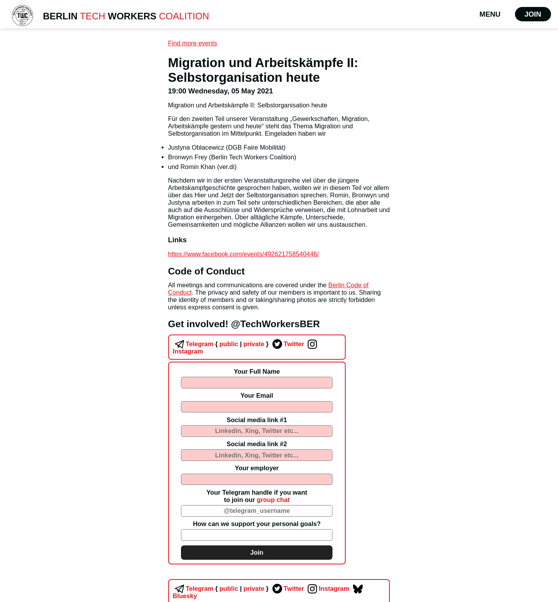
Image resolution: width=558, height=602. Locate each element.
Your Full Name (257, 371)
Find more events (192, 43)
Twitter (287, 343)
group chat (273, 499)
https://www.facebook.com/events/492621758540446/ (243, 253)
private (253, 343)
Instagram (327, 588)
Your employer (257, 467)
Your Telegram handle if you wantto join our (257, 496)
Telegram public (205, 343)
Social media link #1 (257, 419)
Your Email (257, 395)
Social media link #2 (257, 443)
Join (533, 14)
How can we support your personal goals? (257, 523)
